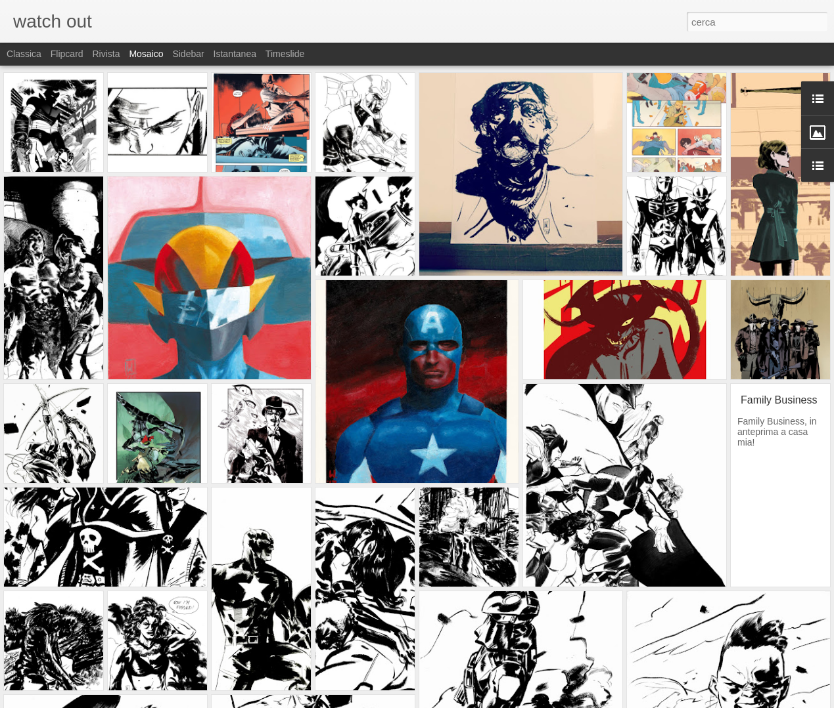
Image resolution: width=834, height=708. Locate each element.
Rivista (106, 54)
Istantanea (235, 54)
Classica (24, 54)
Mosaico (146, 54)
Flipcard (67, 54)
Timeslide (285, 54)
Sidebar (188, 54)
